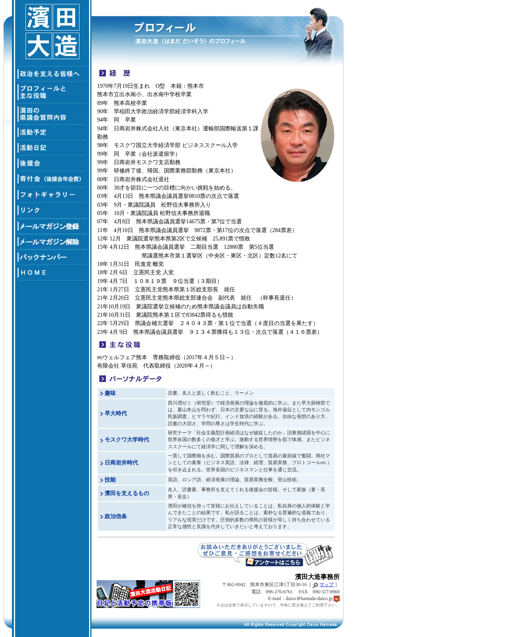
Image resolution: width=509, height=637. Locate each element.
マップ (326, 584)
